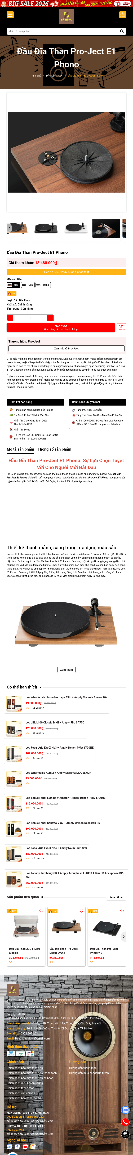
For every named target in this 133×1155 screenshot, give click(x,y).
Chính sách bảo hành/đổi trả (24, 1098)
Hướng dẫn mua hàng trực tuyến (89, 1073)
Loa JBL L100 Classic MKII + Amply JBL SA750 (55, 722)
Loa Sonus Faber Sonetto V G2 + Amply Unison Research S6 (63, 823)
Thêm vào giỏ (122, 329)
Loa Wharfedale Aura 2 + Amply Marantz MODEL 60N (58, 772)
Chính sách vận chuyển (21, 1093)
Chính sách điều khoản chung (25, 1083)
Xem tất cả (116, 897)
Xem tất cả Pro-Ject (66, 348)
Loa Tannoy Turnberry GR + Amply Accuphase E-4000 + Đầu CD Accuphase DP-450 (75, 875)
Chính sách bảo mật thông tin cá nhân (30, 1078)
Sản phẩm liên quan (23, 897)
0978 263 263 (29, 1033)
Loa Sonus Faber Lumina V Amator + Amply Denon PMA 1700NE (65, 797)
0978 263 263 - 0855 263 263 (25, 1116)
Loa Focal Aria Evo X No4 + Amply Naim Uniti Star (56, 848)
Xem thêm (66, 669)
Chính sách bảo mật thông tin (25, 1068)
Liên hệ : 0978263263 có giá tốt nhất (66, 272)
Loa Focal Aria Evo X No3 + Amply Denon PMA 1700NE (60, 747)
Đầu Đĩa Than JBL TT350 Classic (24, 950)
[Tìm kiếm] (122, 31)
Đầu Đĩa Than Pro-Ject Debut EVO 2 (64, 950)
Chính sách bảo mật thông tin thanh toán (32, 1073)
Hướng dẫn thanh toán (83, 1068)
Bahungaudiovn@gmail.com (32, 1038)
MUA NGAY (61, 327)
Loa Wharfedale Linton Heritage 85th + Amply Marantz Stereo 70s (66, 697)
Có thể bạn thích (22, 687)
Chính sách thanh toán (20, 1088)
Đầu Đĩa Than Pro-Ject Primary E (104, 950)
